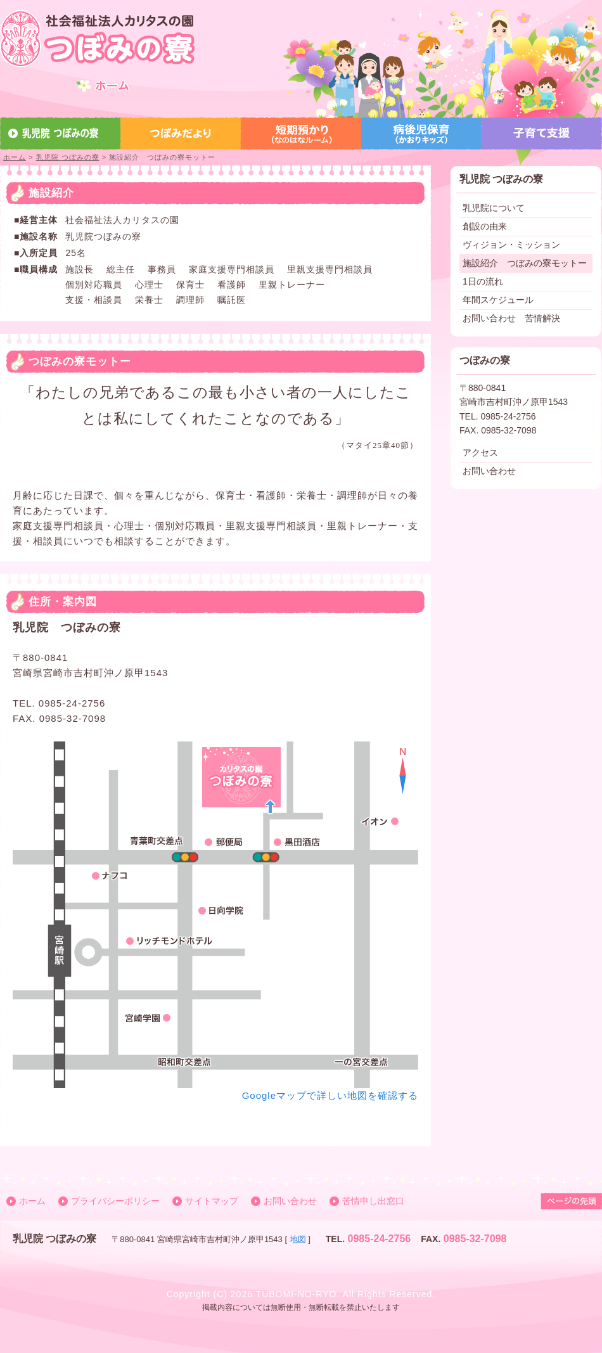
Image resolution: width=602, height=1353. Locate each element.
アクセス (480, 452)
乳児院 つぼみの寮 (67, 157)
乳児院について (494, 208)
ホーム (14, 157)
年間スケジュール (498, 300)
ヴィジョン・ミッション (511, 245)
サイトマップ (211, 1201)
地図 (298, 1239)
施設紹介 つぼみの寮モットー (525, 263)
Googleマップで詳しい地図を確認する (330, 1095)
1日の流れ (483, 281)
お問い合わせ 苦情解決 (511, 318)
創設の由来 (485, 226)
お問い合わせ (489, 471)
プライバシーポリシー (115, 1201)
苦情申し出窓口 (373, 1201)
